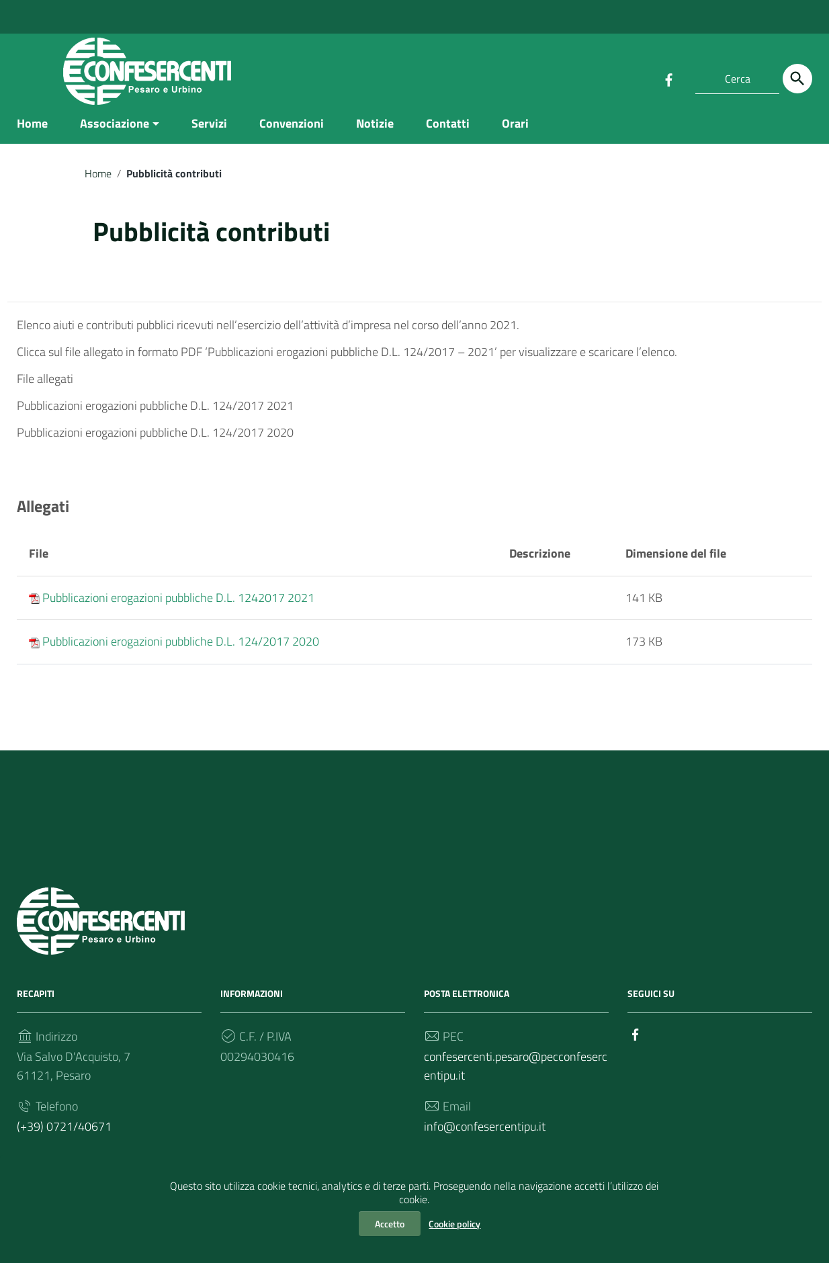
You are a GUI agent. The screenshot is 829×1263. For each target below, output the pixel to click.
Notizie (375, 130)
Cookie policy (454, 1224)
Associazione (114, 130)
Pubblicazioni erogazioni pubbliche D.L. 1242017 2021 (178, 604)
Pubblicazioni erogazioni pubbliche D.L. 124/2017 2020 (180, 648)
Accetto (389, 1224)
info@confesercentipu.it (485, 1133)
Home (32, 130)
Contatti (448, 130)
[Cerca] (797, 78)
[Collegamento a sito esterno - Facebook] (668, 79)
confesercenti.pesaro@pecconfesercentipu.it (515, 1072)
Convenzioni (291, 130)
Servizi (209, 130)
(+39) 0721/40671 (64, 1133)
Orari (515, 130)
